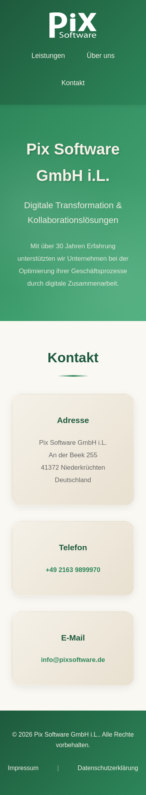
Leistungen (48, 56)
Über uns (100, 56)
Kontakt (73, 83)
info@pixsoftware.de (73, 659)
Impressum (23, 768)
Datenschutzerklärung (107, 768)
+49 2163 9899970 (73, 570)
